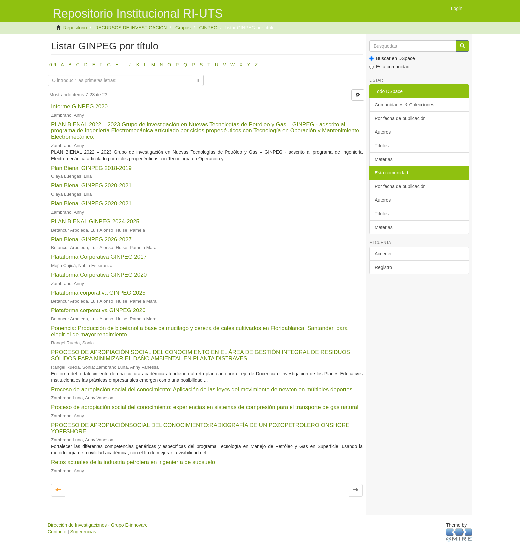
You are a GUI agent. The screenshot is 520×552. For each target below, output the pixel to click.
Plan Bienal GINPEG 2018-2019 (91, 168)
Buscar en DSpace (392, 58)
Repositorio (75, 27)
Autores (383, 132)
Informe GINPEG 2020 (79, 107)
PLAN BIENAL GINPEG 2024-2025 (95, 221)
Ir (197, 80)
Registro (383, 267)
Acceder (383, 253)
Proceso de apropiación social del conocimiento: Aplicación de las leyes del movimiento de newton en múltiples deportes (201, 389)
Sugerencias (83, 531)
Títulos (382, 145)
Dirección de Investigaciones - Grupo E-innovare (98, 525)
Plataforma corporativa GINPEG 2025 (98, 293)
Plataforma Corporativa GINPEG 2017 (99, 257)
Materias (384, 159)
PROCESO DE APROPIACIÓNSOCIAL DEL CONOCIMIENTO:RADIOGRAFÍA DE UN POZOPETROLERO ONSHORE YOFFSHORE (200, 428)
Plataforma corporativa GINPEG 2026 (98, 310)
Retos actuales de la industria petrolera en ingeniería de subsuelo (133, 462)
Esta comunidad (389, 66)
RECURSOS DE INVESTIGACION (131, 27)
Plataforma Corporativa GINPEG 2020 (99, 275)
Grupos (183, 27)
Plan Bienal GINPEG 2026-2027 (91, 239)
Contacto (57, 531)
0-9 (52, 64)
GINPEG (208, 27)
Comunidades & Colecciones (404, 104)
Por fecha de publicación (400, 118)
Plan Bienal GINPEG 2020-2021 (91, 185)
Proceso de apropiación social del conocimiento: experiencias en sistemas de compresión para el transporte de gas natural (204, 407)
